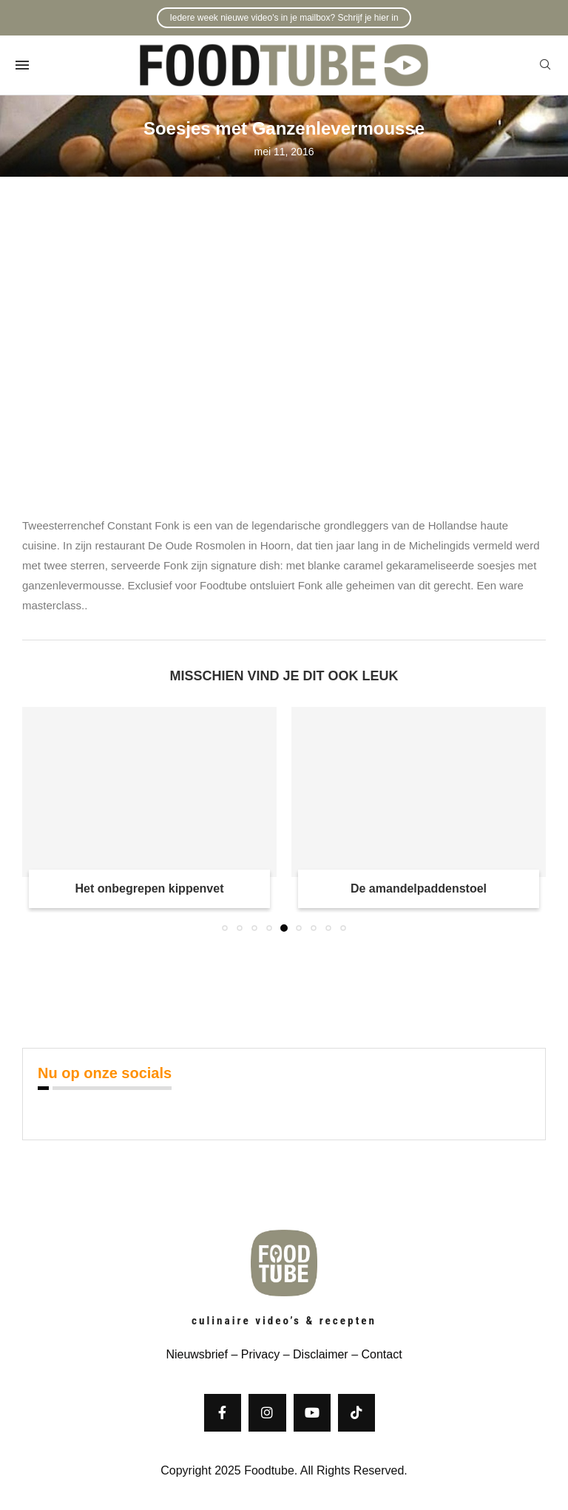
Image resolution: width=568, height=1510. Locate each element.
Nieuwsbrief (197, 1354)
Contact (381, 1354)
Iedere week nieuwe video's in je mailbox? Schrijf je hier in (283, 18)
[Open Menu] (22, 65)
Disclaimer (320, 1354)
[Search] (545, 65)
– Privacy (254, 1354)
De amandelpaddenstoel (419, 888)
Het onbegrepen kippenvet (149, 888)
